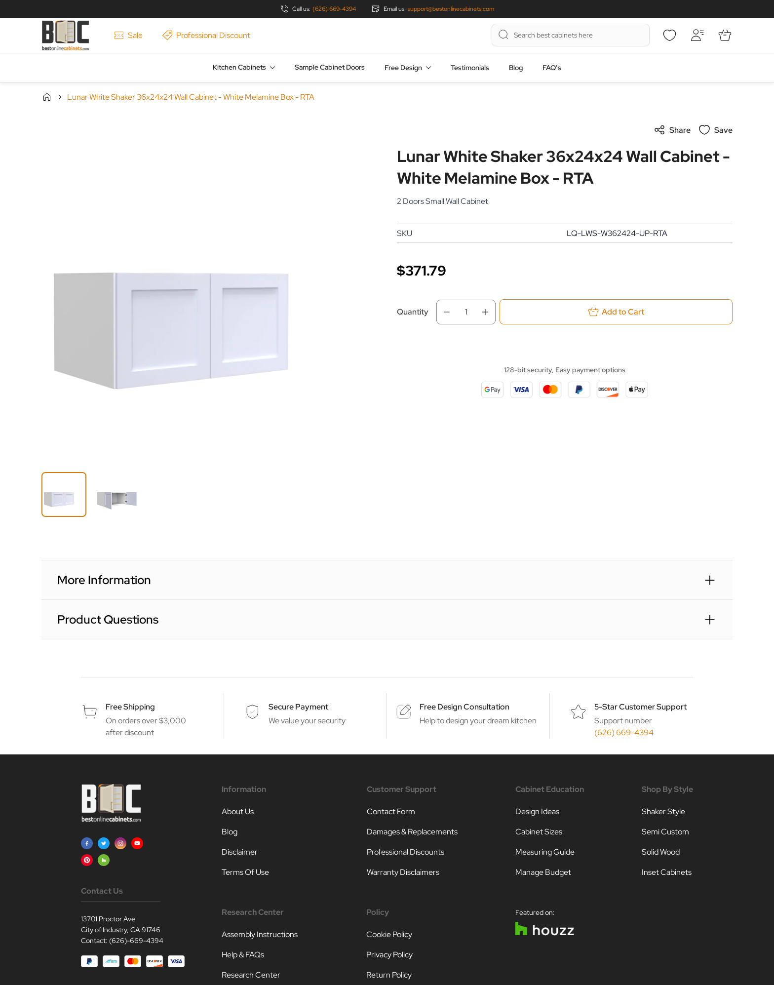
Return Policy (389, 975)
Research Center (251, 975)
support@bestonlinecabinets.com (451, 9)
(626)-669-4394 (136, 940)
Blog (516, 67)
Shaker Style (663, 811)
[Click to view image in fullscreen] (209, 292)
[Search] (503, 34)
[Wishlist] (669, 35)
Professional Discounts (405, 852)
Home (46, 96)
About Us (238, 811)
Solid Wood (661, 852)
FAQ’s (551, 67)
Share (672, 130)
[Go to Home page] (65, 35)
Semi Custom (665, 832)
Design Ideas (537, 811)
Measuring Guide (545, 852)
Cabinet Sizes (538, 832)
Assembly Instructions (260, 934)
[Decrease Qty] (443, 312)
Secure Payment (298, 707)
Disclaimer (240, 852)
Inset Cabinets (667, 872)
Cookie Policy (389, 934)
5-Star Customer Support (640, 707)
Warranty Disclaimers (403, 872)
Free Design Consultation (464, 707)
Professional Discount (206, 35)
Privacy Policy (389, 954)
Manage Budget (543, 872)
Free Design (403, 67)
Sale (128, 35)
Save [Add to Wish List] (715, 130)
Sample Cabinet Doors (330, 67)
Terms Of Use (245, 872)
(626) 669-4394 (334, 9)
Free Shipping (130, 707)
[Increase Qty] (488, 312)
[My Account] (697, 35)
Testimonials (470, 67)
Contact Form (391, 811)
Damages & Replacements (412, 832)
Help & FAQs (243, 954)
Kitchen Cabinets (239, 67)
